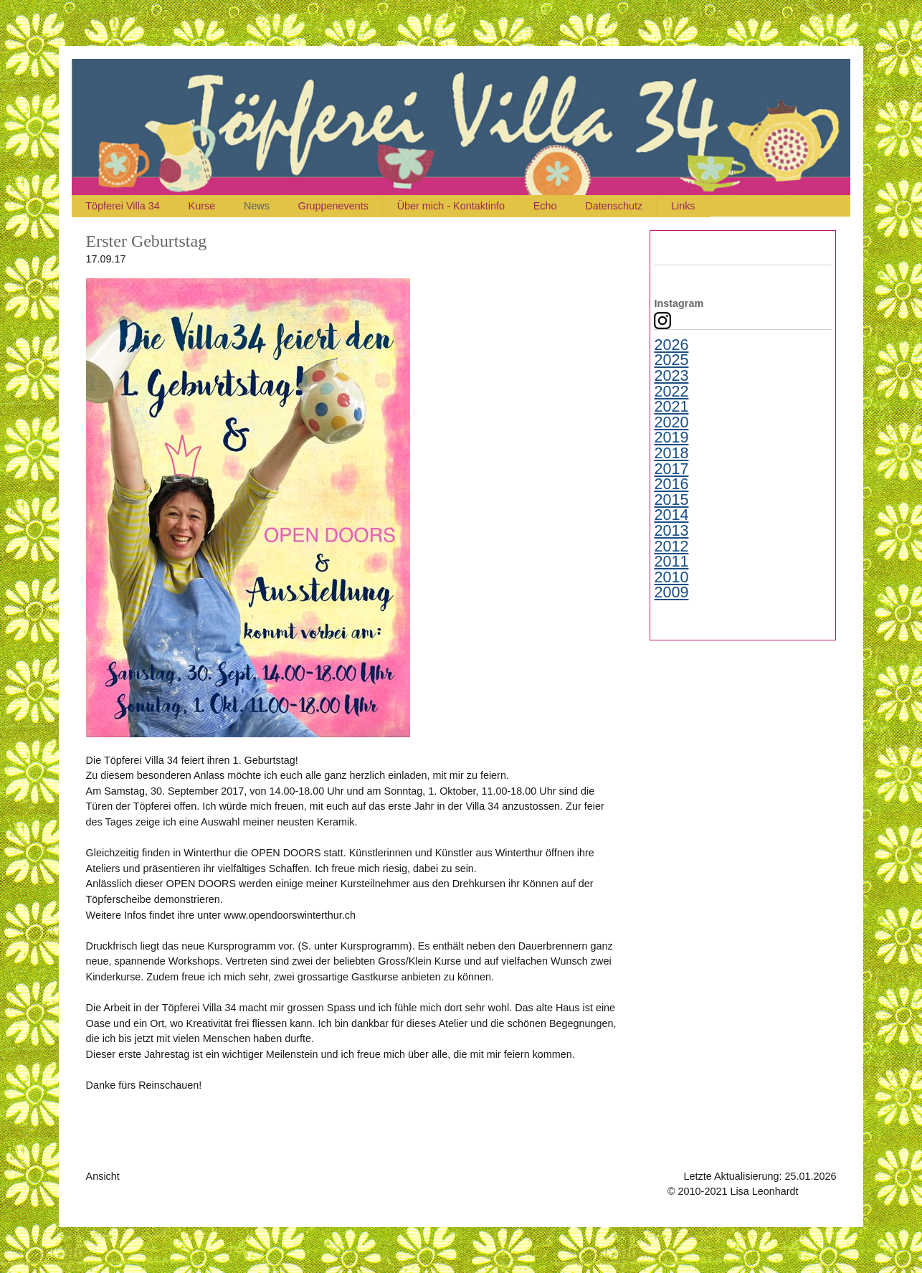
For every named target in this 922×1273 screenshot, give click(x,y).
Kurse (203, 206)
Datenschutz (619, 206)
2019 (671, 437)
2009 (671, 592)
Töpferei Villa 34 (123, 206)
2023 (671, 376)
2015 (671, 500)
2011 (671, 561)
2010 (671, 577)
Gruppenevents (336, 206)
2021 (671, 407)
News (259, 206)
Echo (550, 206)
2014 (671, 515)
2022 (671, 391)
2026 (671, 345)
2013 (671, 531)
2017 (671, 469)
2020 (671, 422)
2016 (671, 484)
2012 (671, 546)
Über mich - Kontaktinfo (454, 206)
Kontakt (819, 1191)
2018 (671, 453)
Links (690, 206)
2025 (671, 360)
